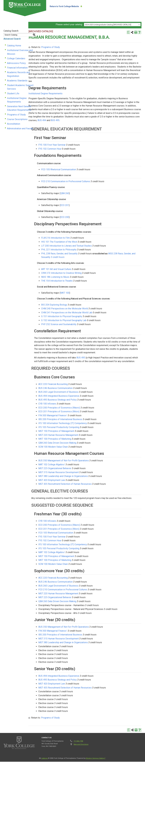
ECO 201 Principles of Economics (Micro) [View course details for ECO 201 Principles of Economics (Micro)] (91, 454)
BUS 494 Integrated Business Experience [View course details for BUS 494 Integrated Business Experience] (91, 439)
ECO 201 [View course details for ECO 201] (97, 235)
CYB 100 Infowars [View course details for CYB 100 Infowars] (80, 447)
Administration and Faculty (20, 115)
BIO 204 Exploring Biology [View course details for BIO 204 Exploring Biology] (87, 337)
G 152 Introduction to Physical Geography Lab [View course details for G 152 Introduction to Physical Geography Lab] (96, 352)
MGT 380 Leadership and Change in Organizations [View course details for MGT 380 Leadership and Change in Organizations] (96, 519)
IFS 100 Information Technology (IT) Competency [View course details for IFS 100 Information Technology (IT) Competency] (95, 466)
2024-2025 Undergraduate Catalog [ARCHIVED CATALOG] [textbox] (108, 33)
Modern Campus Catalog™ (95, 809)
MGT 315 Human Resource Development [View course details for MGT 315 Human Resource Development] (91, 515)
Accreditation (13, 111)
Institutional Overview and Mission (24, 55)
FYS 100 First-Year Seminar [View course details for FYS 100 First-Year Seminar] (84, 174)
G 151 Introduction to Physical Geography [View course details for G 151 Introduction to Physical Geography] (94, 348)
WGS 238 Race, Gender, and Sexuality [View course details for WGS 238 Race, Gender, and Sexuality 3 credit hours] (102, 287)
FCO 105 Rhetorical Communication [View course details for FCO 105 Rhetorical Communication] (91, 199)
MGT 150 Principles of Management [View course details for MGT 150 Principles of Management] (89, 474)
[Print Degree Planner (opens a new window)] (128, 37)
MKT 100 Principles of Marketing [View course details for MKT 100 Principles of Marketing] (87, 482)
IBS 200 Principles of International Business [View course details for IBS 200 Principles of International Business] (93, 462)
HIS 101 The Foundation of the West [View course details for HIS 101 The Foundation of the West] (92, 271)
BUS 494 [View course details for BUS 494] (108, 150)
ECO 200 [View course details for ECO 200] (97, 247)
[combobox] (112, 33)
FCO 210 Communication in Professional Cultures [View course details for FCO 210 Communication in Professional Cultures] (98, 211)
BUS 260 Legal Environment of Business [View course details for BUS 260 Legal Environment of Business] (91, 435)
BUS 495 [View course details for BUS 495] (122, 150)
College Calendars (16, 60)
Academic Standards (17, 78)
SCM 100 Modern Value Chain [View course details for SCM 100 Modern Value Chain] (86, 490)
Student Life (13, 88)
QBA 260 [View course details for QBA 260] (97, 223)
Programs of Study (16, 101)
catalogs (44, 809)
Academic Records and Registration (24, 74)
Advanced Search (12, 44)
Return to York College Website (75, 6)
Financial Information (17, 69)
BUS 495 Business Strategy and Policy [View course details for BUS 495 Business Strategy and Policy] (90, 443)
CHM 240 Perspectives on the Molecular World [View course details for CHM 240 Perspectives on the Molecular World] (97, 341)
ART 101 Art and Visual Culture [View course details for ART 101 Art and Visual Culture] (89, 299)
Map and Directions (81, 795)
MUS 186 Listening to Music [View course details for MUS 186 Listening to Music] (88, 306)
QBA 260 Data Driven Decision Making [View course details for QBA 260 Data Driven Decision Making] (90, 486)
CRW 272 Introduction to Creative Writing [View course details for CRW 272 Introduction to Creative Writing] (94, 303)
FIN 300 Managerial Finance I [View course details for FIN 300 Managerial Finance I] (85, 458)
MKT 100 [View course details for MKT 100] (97, 322)
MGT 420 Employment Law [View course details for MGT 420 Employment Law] (84, 523)
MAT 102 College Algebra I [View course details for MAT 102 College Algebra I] (84, 507)
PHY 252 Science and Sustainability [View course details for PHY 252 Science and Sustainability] (91, 356)
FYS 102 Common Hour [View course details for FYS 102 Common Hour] (82, 178)
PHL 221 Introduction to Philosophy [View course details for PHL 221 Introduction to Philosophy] (91, 279)
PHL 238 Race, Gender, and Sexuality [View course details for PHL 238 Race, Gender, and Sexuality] (92, 283)
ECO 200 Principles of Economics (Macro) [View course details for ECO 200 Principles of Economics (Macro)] (92, 451)
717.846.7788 (78, 791)
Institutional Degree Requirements (24, 92)
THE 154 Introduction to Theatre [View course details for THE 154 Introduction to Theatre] (89, 310)
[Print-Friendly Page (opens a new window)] (135, 37)
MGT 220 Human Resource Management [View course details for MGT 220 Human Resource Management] (91, 478)
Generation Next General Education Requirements (31, 97)
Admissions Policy (16, 65)
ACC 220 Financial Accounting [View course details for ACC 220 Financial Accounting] (85, 427)
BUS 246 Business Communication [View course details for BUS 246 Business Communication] (88, 431)
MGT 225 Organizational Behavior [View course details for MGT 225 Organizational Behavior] (87, 511)
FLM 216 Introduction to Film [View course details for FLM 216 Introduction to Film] (88, 267)
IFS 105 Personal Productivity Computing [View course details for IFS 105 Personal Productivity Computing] (91, 470)
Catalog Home (14, 51)
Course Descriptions (17, 106)
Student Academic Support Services (25, 83)
